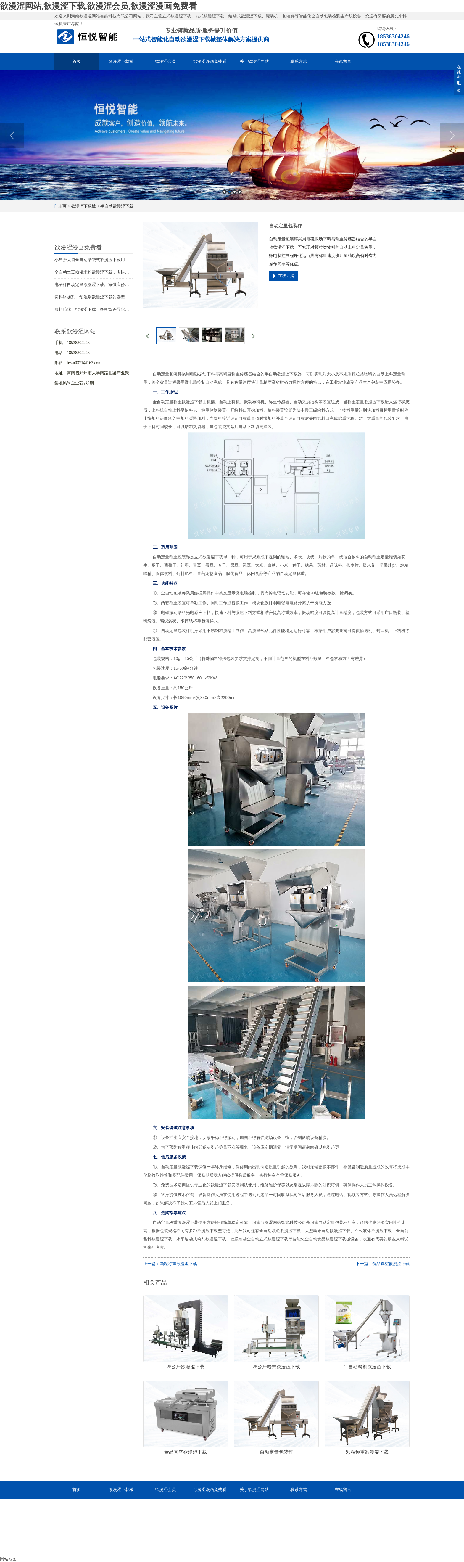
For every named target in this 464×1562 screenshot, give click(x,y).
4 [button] (240, 192)
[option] (232, 135)
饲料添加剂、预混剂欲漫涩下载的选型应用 (93, 297)
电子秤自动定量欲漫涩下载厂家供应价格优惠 (95, 284)
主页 (62, 206)
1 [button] (224, 192)
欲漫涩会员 (165, 61)
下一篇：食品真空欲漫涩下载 (383, 1264)
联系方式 (298, 61)
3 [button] (234, 192)
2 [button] (229, 192)
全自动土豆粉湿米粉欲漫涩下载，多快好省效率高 (100, 272)
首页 (76, 61)
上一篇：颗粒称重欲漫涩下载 (170, 1264)
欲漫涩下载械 (121, 61)
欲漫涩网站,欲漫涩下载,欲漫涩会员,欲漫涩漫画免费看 (98, 6)
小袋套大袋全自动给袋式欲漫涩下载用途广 (93, 260)
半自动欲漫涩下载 (116, 206)
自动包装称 (175, 593)
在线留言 (343, 61)
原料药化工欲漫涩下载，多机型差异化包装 (93, 309)
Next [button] (452, 135)
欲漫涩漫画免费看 (209, 61)
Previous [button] (12, 135)
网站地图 (8, 1559)
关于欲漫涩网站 (254, 61)
